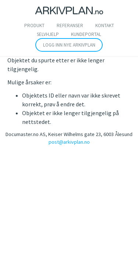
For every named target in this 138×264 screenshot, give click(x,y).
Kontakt (104, 25)
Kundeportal (86, 34)
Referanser (70, 25)
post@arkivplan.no (69, 142)
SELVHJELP (48, 34)
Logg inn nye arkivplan (69, 45)
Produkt (34, 25)
